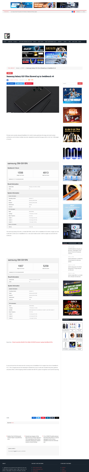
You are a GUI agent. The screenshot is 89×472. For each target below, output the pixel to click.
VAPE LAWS (74, 41)
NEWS (9, 73)
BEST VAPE (40, 41)
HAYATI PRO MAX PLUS (38, 469)
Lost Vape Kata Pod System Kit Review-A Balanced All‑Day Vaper (24, 11)
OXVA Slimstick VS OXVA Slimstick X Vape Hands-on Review (75, 268)
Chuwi (63, 469)
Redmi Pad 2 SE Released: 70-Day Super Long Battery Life (14, 437)
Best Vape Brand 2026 (50, 41)
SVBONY (64, 467)
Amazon (10, 41)
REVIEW (59, 41)
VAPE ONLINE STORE (37, 467)
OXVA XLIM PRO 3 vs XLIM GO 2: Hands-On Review (75, 275)
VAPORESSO (35, 471)
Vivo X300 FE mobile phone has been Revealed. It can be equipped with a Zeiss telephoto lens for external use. (51, 439)
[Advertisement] (44, 22)
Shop (79, 41)
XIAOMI (79, 243)
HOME (4, 41)
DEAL (70, 41)
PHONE (15, 41)
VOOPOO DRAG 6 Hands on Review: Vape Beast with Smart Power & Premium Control (75, 251)
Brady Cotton (14, 80)
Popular (65, 243)
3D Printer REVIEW (72, 243)
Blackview (64, 471)
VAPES (34, 41)
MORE (65, 41)
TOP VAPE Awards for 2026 (25, 41)
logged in (15, 451)
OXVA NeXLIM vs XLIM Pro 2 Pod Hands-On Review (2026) (75, 260)
